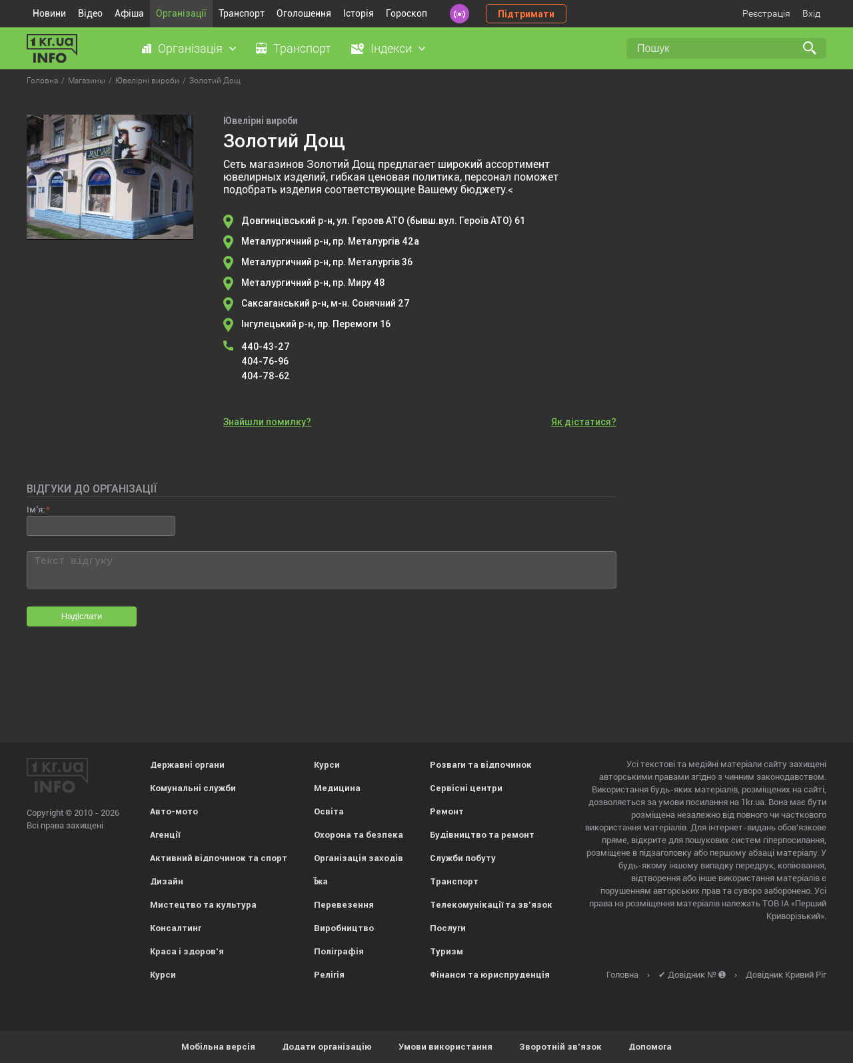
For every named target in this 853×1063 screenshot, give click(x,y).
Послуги (448, 928)
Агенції (165, 835)
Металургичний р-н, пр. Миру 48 (313, 282)
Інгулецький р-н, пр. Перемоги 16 (316, 324)
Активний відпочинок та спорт (218, 858)
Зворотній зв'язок (560, 1047)
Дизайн (166, 881)
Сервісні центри (466, 788)
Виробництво (344, 928)
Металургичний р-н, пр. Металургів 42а (330, 241)
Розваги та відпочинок (481, 765)
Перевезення (344, 905)
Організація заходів (358, 858)
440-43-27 (265, 346)
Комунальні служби (193, 788)
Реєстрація (766, 13)
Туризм (446, 951)
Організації (181, 13)
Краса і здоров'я (187, 951)
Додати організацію (327, 1047)
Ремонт (447, 811)
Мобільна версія (218, 1047)
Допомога (650, 1047)
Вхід (811, 13)
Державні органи (187, 765)
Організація (190, 48)
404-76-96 (265, 361)
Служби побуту (463, 858)
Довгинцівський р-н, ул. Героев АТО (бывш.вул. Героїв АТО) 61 (383, 220)
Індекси (391, 48)
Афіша (129, 13)
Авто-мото (174, 811)
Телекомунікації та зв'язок (491, 905)
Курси (163, 975)
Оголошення (304, 13)
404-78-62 (265, 376)
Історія (358, 13)
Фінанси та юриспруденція (490, 975)
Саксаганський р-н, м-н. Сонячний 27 (325, 303)
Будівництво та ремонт (482, 835)
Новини (49, 13)
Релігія (329, 975)
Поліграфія (339, 951)
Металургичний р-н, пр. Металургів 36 (327, 262)
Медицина (337, 788)
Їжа (321, 881)
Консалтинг (175, 928)
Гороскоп (406, 13)
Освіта (329, 811)
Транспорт (242, 13)
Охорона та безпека (358, 835)
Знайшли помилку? (267, 422)
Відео (90, 13)
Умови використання (445, 1047)
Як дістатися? (583, 422)
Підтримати (526, 14)
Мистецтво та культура (203, 905)
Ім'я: (36, 510)
